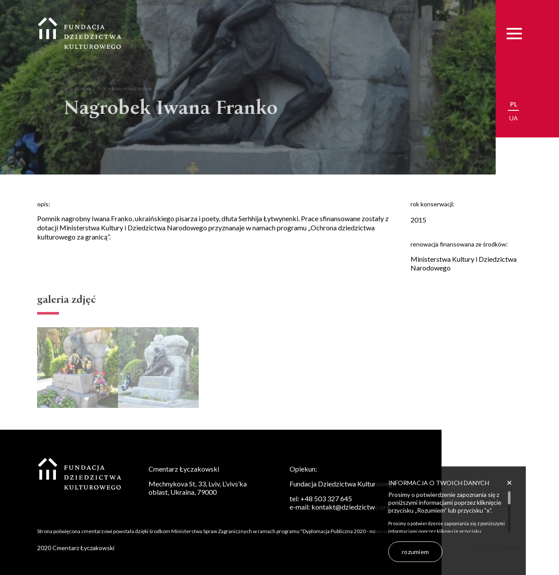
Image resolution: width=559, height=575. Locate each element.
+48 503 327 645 (326, 498)
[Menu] (514, 33)
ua (513, 118)
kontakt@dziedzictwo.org (350, 507)
